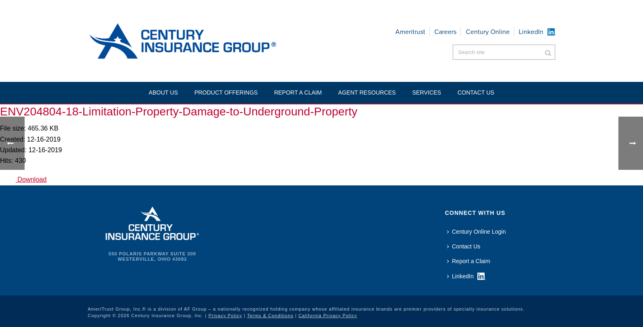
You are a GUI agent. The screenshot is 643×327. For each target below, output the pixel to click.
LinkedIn (531, 31)
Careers (445, 31)
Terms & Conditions (270, 315)
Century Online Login (476, 231)
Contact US (476, 92)
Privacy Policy (225, 315)
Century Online (488, 31)
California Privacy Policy (328, 315)
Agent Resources (367, 92)
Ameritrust (410, 31)
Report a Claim (298, 92)
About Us (163, 92)
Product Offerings (226, 92)
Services (426, 92)
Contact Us (463, 246)
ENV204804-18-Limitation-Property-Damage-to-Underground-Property (179, 111)
